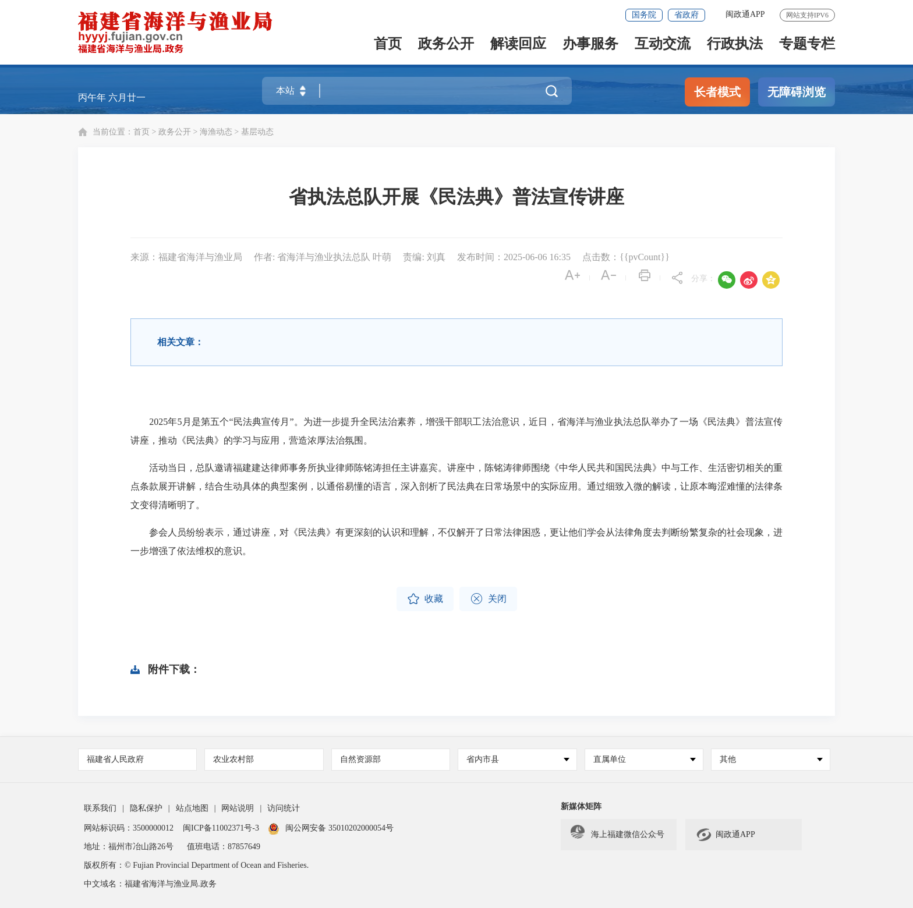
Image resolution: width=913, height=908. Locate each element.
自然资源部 (360, 759)
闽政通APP (745, 14)
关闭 (488, 599)
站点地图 (192, 808)
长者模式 (717, 92)
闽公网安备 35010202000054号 (339, 828)
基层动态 (257, 131)
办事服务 (590, 44)
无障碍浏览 (796, 92)
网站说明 (237, 808)
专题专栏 (807, 44)
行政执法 (735, 44)
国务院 (644, 14)
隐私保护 (146, 808)
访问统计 (283, 808)
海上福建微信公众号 (617, 834)
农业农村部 (233, 759)
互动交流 (663, 44)
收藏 (425, 599)
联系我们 (100, 808)
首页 (388, 44)
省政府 (686, 14)
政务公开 (446, 44)
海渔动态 (216, 131)
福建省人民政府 (115, 759)
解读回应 (518, 44)
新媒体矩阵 (581, 806)
